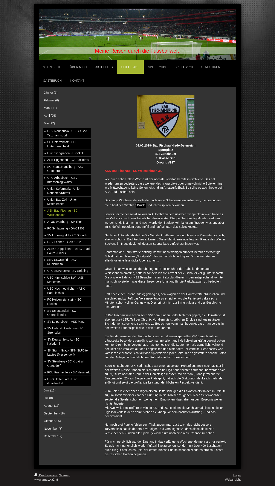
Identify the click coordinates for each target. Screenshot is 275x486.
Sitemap (64, 475)
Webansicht (233, 479)
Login (237, 475)
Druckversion (45, 475)
